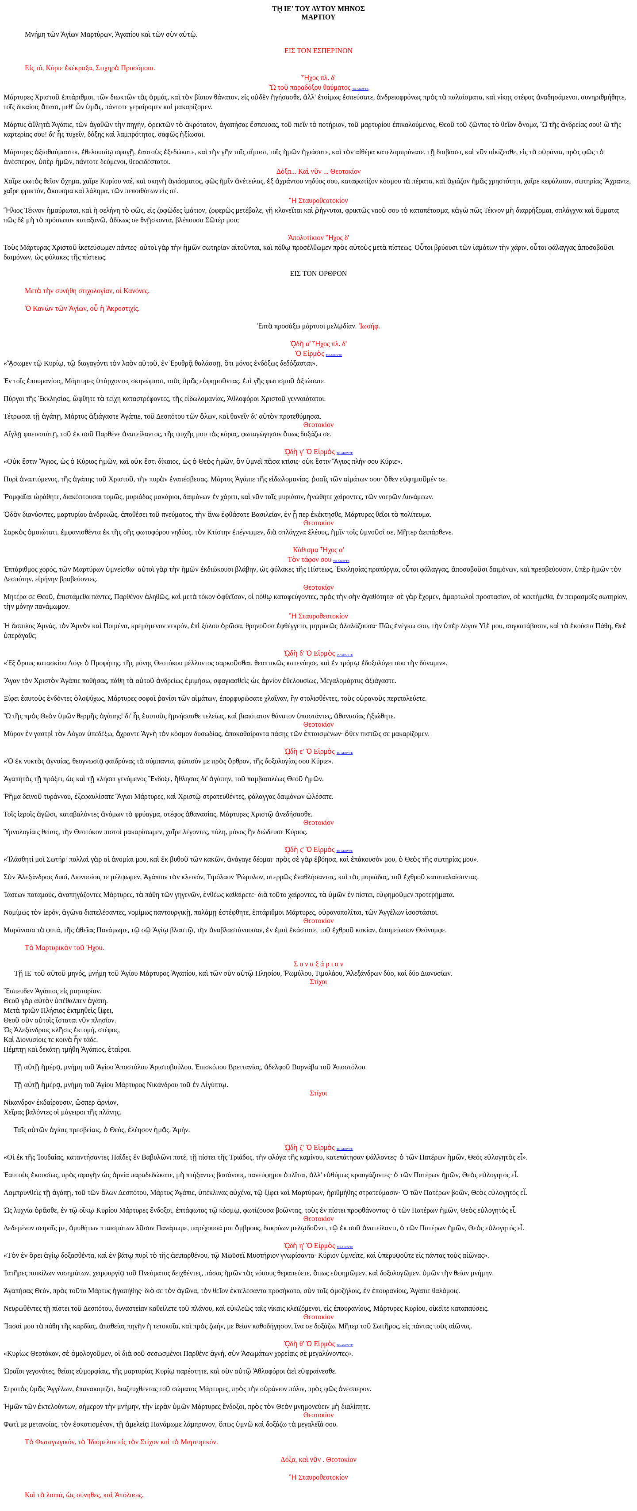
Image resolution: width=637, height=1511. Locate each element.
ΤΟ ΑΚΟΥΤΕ (360, 88)
